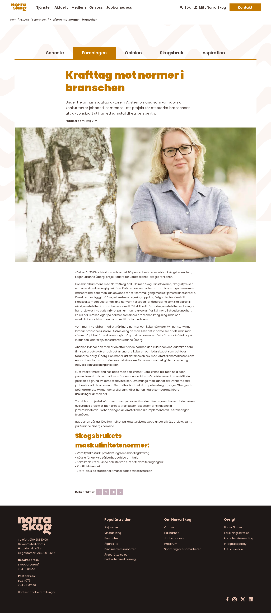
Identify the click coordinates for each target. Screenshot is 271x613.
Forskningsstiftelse (236, 533)
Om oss (96, 7)
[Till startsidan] (46, 526)
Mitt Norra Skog (212, 7)
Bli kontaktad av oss (31, 544)
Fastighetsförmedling (238, 538)
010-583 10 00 (39, 540)
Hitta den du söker (30, 549)
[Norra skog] (19, 7)
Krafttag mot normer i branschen (73, 20)
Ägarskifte (111, 544)
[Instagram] (234, 599)
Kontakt (245, 7)
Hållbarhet (171, 533)
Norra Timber (233, 527)
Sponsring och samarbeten (182, 549)
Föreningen (39, 19)
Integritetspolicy (235, 544)
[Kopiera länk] (120, 492)
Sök (187, 8)
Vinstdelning (112, 533)
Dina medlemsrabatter (120, 549)
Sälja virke (111, 527)
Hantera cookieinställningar (36, 592)
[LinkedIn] (251, 599)
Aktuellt (61, 7)
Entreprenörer (234, 549)
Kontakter (111, 538)
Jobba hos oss (119, 7)
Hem (13, 19)
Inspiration (213, 53)
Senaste (55, 53)
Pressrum (170, 544)
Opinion (133, 53)
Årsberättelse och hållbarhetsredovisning (120, 557)
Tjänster (43, 7)
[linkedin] (113, 492)
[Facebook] (99, 492)
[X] (106, 492)
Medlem (79, 7)
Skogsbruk (171, 53)
